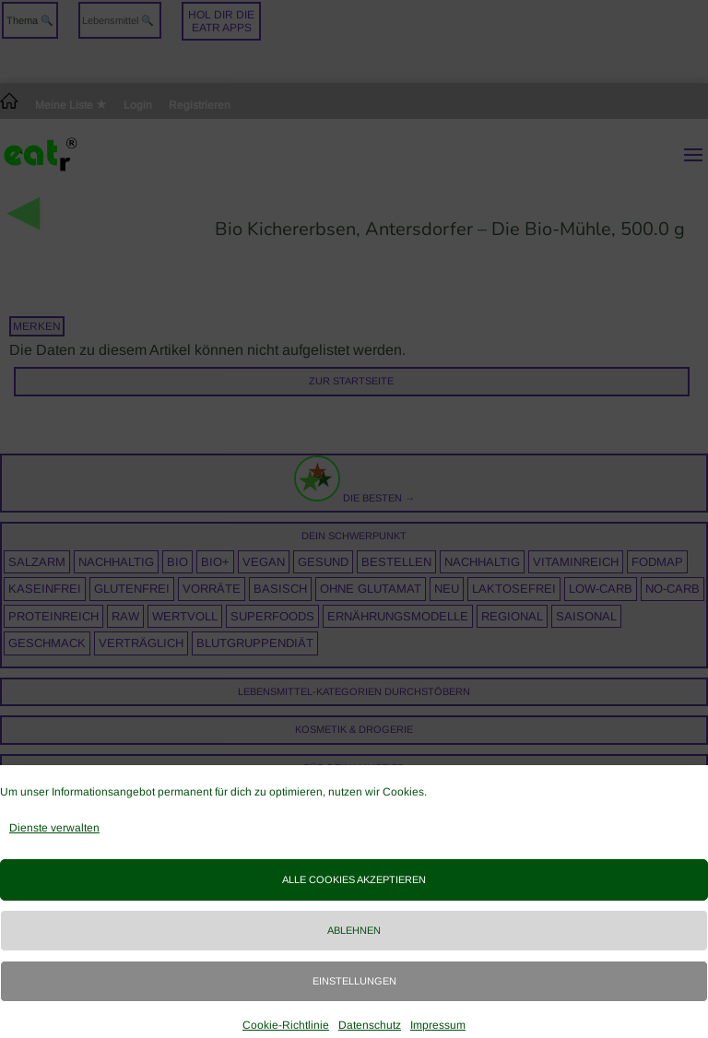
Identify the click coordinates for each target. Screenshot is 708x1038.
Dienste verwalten (54, 827)
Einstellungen (354, 980)
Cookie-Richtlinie (285, 1025)
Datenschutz (369, 1025)
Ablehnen (354, 930)
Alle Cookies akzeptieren (354, 879)
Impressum (438, 1025)
